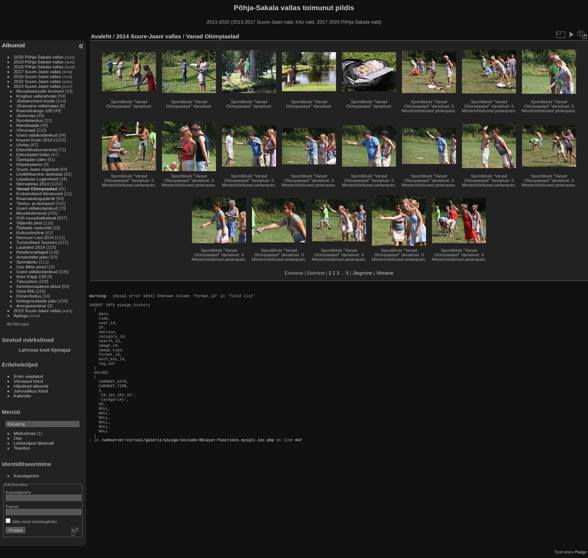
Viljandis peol (29, 222)
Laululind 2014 (30, 247)
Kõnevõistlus (29, 295)
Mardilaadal (27, 125)
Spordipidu (27, 261)
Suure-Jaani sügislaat (37, 169)
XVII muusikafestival (36, 217)
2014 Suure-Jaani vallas (37, 86)
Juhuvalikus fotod (31, 390)
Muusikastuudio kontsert (40, 91)
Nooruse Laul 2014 (35, 237)
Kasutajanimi (26, 475)
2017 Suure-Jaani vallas (37, 71)
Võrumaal (25, 130)
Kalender (23, 395)
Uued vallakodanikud (36, 134)
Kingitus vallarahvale (36, 95)
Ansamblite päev (32, 256)
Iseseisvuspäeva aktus (38, 286)
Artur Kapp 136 (31, 276)
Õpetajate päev (31, 159)
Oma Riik (25, 291)
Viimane (384, 273)
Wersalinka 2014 (32, 183)
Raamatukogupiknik (35, 198)
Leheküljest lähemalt (34, 443)
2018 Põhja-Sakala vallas (39, 66)
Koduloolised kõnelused (39, 193)
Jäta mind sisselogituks (31, 521)
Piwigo (580, 552)
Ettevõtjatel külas (33, 154)
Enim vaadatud (29, 376)
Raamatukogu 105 (34, 110)
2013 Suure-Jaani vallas (37, 310)
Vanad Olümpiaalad (36, 188)
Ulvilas (23, 144)
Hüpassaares (29, 164)
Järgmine (362, 273)
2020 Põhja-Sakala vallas (39, 56)
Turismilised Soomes (36, 242)
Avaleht (101, 36)
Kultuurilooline (30, 232)
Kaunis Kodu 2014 (34, 139)
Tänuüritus (27, 281)
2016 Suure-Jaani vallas (37, 76)
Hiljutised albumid (31, 386)
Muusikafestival (31, 213)
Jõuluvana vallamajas (37, 105)
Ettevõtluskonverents (36, 149)
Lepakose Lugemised (37, 178)
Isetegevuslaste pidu (36, 300)
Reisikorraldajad (32, 252)
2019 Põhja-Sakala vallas (39, 61)
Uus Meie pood (31, 266)
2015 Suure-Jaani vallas (37, 81)
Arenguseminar (31, 305)
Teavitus (22, 447)
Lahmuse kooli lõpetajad (44, 350)
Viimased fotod (28, 381)
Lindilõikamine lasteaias (39, 173)
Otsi (18, 438)
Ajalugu (21, 315)
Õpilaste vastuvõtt (34, 227)
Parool (12, 506)
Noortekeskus (30, 120)
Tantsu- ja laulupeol (35, 203)
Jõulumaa (26, 115)
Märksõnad (25, 433)
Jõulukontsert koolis (35, 100)
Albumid (13, 45)
